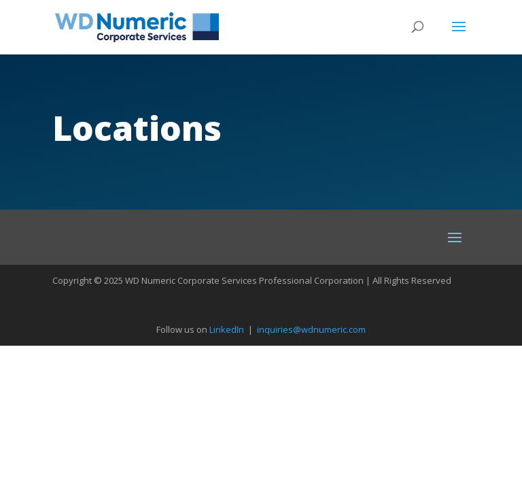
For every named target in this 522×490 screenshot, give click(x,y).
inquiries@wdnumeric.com (311, 329)
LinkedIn (226, 329)
